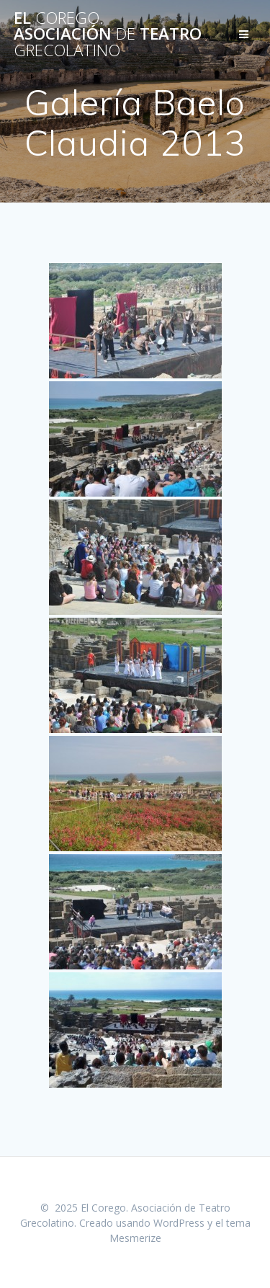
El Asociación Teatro (108, 34)
